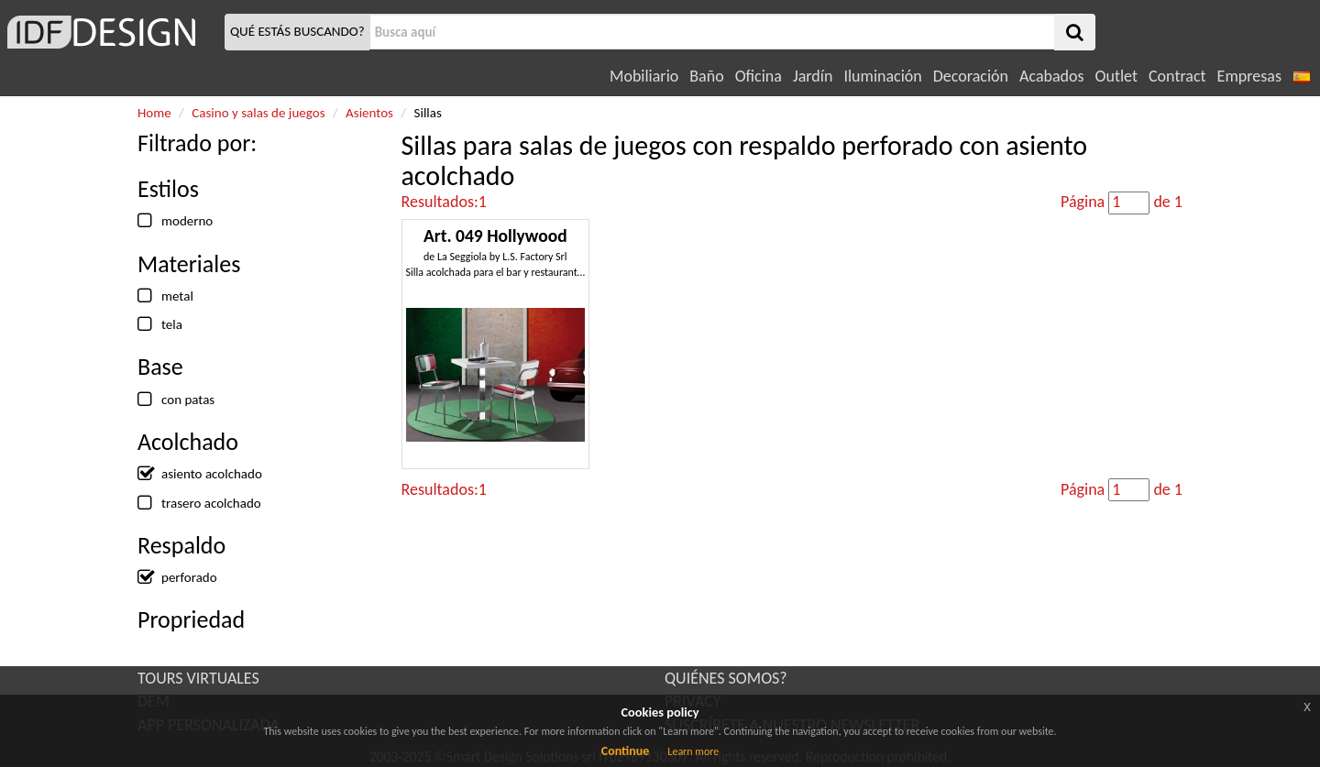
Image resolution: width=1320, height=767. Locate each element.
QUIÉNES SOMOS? (726, 678)
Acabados (1051, 76)
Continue (625, 751)
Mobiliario (644, 76)
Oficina (758, 76)
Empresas (1249, 76)
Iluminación (882, 76)
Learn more (693, 751)
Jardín (812, 76)
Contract (1177, 76)
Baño (706, 76)
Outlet (1116, 76)
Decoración (970, 76)
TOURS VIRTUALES (198, 678)
